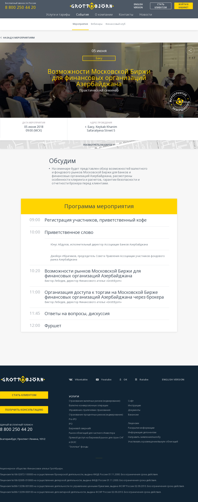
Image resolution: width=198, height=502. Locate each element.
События (82, 14)
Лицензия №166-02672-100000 (17, 474)
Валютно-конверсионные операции (88, 405)
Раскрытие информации (141, 427)
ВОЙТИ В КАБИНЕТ (183, 6)
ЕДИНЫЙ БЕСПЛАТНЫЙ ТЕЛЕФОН (16, 424)
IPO (71, 423)
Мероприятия (80, 23)
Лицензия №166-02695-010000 (16, 480)
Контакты (126, 14)
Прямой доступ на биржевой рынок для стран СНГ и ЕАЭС (96, 440)
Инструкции (134, 405)
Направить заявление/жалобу (144, 437)
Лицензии (133, 423)
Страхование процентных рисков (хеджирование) (96, 414)
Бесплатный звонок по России (20, 3)
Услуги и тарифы (58, 14)
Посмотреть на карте (97, 144)
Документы (134, 410)
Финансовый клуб (115, 23)
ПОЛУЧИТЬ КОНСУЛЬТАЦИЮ (24, 409)
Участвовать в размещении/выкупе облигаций (153, 441)
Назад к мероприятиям (19, 37)
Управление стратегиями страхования (89, 410)
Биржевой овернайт (80, 428)
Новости (145, 14)
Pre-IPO (73, 419)
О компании (104, 14)
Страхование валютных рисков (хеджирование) (94, 400)
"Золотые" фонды (78, 446)
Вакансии (133, 414)
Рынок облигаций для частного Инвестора (92, 433)
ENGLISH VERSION (138, 6)
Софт (131, 400)
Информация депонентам (142, 432)
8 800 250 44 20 (20, 7)
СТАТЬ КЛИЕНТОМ (161, 6)
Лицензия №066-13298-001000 (16, 486)
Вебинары (96, 23)
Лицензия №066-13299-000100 (16, 492)
